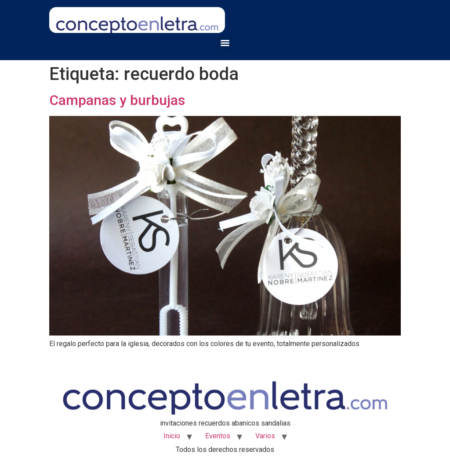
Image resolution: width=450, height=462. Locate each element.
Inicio (171, 436)
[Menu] (225, 43)
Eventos (217, 436)
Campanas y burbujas (117, 100)
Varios (265, 436)
